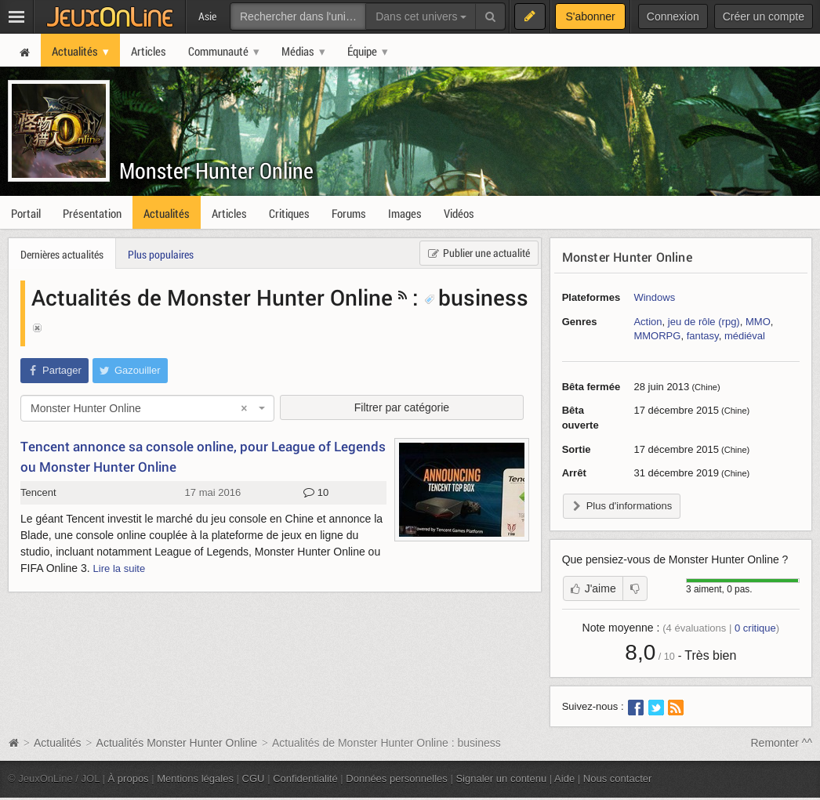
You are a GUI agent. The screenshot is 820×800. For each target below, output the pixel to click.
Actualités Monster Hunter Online (176, 743)
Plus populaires (161, 254)
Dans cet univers (421, 16)
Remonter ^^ (782, 743)
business (476, 297)
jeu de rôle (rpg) (704, 322)
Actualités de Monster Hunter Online (212, 297)
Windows (654, 297)
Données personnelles (397, 778)
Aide (564, 778)
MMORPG (656, 336)
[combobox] (147, 408)
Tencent (38, 492)
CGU (253, 778)
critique (755, 628)
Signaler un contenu (500, 778)
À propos (128, 778)
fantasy (703, 336)
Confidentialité (305, 778)
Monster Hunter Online (216, 170)
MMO (758, 322)
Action (647, 322)
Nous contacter (617, 778)
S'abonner (590, 16)
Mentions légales (195, 778)
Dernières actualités (61, 254)
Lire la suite (119, 568)
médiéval (744, 336)
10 (315, 493)
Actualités (58, 743)
